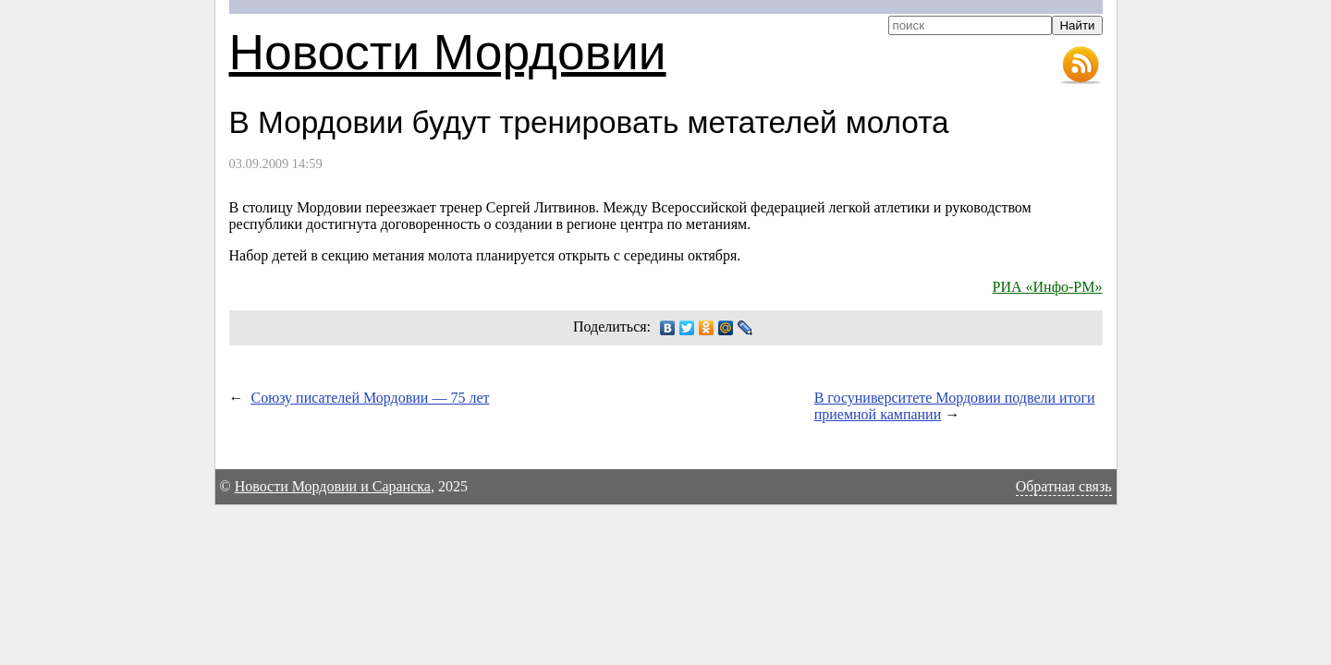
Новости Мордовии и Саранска (333, 486)
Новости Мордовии (447, 52)
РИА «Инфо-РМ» (1048, 287)
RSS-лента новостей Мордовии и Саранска (1080, 65)
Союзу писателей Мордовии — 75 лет (370, 397)
